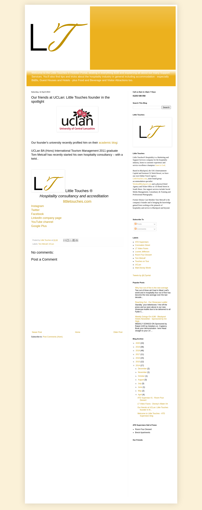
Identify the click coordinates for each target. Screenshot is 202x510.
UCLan (51, 244)
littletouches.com (77, 201)
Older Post (118, 332)
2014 (138, 365)
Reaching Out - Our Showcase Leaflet (151, 302)
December (142, 369)
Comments (140, 229)
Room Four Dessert (143, 255)
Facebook (37, 214)
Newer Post (37, 332)
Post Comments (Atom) (53, 337)
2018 (138, 350)
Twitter (35, 210)
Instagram (37, 206)
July (140, 383)
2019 (138, 347)
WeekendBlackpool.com (142, 184)
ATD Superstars (142, 242)
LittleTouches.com (140, 179)
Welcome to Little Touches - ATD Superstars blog (151, 414)
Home (77, 332)
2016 (138, 358)
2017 (138, 354)
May (140, 391)
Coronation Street (142, 245)
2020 (138, 343)
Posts (138, 224)
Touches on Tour (142, 261)
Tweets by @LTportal (142, 275)
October (141, 376)
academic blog (108, 142)
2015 (138, 362)
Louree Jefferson (142, 252)
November (142, 372)
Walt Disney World (143, 268)
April (140, 395)
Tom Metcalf (43, 244)
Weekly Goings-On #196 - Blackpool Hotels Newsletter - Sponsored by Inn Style (151, 319)
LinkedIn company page (46, 217)
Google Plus (39, 226)
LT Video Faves (141, 248)
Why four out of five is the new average (151, 288)
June (140, 387)
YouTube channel (42, 221)
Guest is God (160, 165)
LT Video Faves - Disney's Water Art (152, 404)
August (141, 380)
